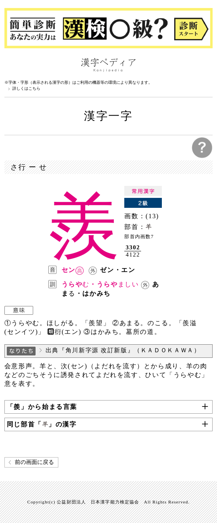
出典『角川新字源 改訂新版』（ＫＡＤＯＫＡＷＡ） (123, 350)
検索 (205, 64)
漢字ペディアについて (12, 64)
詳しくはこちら (26, 89)
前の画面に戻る (34, 462)
